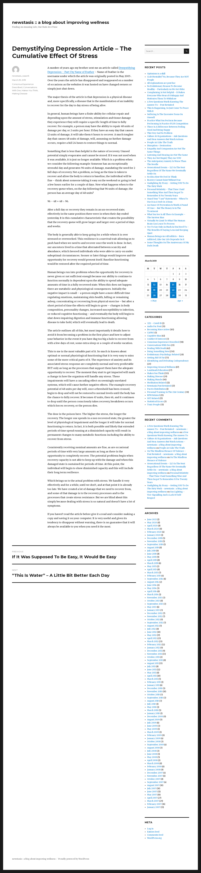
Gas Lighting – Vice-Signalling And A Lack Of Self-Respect (166, 494)
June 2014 (152, 585)
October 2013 (153, 601)
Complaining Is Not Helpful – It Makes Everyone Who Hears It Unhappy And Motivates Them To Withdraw (166, 95)
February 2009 (154, 735)
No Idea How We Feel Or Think (162, 177)
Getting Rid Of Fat (156, 357)
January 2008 (153, 769)
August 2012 (153, 626)
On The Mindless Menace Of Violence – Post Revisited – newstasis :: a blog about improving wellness (167, 454)
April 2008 (152, 760)
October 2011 (153, 657)
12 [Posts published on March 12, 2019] (154, 284)
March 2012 (152, 641)
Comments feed (155, 835)
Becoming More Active (158, 329)
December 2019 (154, 538)
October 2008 (153, 741)
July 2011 (151, 666)
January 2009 (153, 738)
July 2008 (151, 751)
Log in (150, 828)
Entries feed (153, 832)
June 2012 (152, 632)
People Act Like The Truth (160, 142)
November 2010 (154, 691)
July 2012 (151, 629)
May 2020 (152, 522)
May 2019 (151, 557)
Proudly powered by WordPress (73, 859)
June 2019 (151, 554)
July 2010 (151, 704)
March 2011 (152, 679)
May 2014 (151, 588)
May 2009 (152, 729)
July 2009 (151, 723)
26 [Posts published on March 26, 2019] (154, 295)
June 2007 (152, 791)
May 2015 (151, 566)
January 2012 (153, 647)
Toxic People (153, 404)
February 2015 (154, 576)
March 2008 (153, 763)
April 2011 (152, 676)
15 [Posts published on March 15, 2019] (173, 284)
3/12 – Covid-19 (154, 323)
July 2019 (151, 550)
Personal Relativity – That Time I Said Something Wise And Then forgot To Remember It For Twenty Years (165, 192)
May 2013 (151, 607)
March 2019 (152, 563)
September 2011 (155, 660)
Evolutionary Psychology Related (163, 354)
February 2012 (154, 644)
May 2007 (152, 794)
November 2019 (154, 541)
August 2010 (153, 701)
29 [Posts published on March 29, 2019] (173, 295)
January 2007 (153, 807)
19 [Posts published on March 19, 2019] (154, 290)
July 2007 (151, 788)
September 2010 (155, 697)
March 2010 (152, 710)
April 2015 (152, 569)
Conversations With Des (158, 345)
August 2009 (153, 719)
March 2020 (153, 529)
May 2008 (152, 757)
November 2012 (154, 616)
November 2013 (154, 597)
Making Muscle (154, 379)
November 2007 (155, 776)
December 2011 (154, 651)
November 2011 (154, 654)
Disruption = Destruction (159, 145)
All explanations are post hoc (161, 83)
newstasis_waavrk (20, 76)
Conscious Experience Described (163, 342)
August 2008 (153, 748)
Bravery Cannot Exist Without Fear (164, 180)
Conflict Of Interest (156, 339)
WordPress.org (154, 838)
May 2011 (151, 672)
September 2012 (155, 622)
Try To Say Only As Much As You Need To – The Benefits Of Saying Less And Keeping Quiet (168, 230)
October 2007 (153, 779)
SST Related (153, 398)
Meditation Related (156, 382)
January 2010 (153, 713)
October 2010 (153, 694)
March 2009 (153, 732)
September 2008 (155, 744)
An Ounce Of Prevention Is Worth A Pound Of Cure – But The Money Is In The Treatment (167, 208)
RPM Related (153, 395)
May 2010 (151, 707)
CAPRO (150, 332)
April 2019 (152, 560)
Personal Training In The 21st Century (166, 392)
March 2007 (153, 801)
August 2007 (153, 785)
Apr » (180, 301)
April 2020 (152, 525)
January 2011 (153, 685)
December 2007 (155, 773)
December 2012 (154, 613)
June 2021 (152, 519)
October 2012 (153, 619)
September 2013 (155, 604)
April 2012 (152, 638)
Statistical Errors (155, 401)
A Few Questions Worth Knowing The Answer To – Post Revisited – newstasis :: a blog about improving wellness (167, 429)
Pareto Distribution (156, 389)
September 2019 (155, 544)
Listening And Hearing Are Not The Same (167, 155)
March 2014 (152, 594)
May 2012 (151, 635)
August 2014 (153, 582)
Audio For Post (154, 326)
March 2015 (152, 572)
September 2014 (155, 579)
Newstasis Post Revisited (159, 386)
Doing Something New (158, 351)
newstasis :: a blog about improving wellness (60, 22)
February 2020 (154, 532)
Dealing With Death (156, 348)
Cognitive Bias (154, 336)
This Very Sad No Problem (159, 133)
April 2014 (152, 591)
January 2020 (153, 535)
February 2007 (154, 804)
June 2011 (151, 669)
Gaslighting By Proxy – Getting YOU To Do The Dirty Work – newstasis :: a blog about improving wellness (168, 488)
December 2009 (155, 716)
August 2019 (153, 547)
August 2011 (153, 663)
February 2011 (154, 682)
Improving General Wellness (161, 367)
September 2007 (155, 782)
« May (154, 301)
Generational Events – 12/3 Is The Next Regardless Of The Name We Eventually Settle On (166, 170)
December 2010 (154, 688)
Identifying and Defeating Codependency (168, 361)
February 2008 (154, 766)
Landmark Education (157, 370)
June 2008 (152, 754)
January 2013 (153, 610)
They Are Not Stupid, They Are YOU (164, 158)
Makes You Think (30, 90)
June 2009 (152, 726)
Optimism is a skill (156, 73)
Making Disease (19, 93)
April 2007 (152, 798)
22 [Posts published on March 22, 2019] (173, 290)
